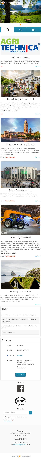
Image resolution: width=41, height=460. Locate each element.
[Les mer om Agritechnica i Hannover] (20, 50)
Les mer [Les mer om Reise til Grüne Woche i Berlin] (37, 201)
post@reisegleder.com (22, 350)
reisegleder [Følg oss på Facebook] (20, 355)
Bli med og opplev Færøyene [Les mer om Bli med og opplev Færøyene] (20, 291)
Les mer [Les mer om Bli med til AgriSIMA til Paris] (37, 256)
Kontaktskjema (20, 375)
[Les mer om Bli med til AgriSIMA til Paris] (20, 230)
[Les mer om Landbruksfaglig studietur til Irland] (20, 91)
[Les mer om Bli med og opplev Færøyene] (20, 281)
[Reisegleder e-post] (19, 444)
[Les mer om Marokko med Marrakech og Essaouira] (20, 137)
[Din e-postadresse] (16, 412)
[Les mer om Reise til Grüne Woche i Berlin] (20, 180)
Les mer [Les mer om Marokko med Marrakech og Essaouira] (37, 157)
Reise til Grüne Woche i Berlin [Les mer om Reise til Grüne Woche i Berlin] (20, 190)
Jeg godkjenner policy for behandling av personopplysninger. (15, 419)
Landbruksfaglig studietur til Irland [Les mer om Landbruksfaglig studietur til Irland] (20, 99)
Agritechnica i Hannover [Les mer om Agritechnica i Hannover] (20, 57)
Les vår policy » (8, 421)
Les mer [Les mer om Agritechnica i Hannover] (37, 66)
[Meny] (33, 29)
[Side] (7, 29)
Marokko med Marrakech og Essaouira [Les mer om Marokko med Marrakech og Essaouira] (20, 144)
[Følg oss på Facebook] (20, 388)
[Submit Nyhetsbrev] (30, 412)
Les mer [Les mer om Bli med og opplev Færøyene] (37, 304)
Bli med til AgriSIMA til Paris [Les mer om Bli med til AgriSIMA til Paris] (20, 237)
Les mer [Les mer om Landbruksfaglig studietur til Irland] (37, 114)
